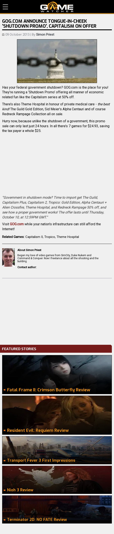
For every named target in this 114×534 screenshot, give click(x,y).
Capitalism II (34, 237)
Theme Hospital (68, 237)
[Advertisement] (57, 310)
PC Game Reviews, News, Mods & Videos (57, 7)
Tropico (49, 237)
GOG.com (17, 224)
